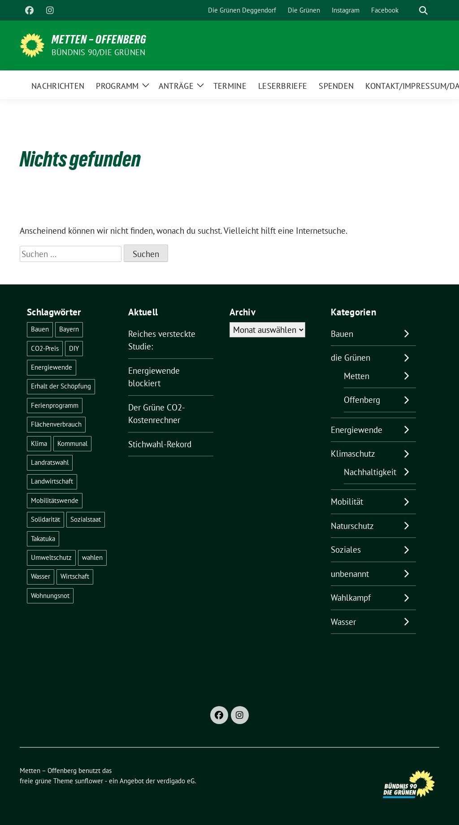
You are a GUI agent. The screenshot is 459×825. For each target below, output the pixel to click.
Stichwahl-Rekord (159, 444)
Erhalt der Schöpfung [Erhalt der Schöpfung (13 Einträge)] (61, 386)
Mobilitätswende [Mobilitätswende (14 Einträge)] (54, 500)
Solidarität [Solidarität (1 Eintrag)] (45, 519)
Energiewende (356, 429)
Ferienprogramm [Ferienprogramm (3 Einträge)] (54, 405)
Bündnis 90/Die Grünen (98, 52)
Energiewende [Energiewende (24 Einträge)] (51, 367)
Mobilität (347, 501)
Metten (356, 376)
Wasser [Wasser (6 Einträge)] (40, 576)
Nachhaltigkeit (370, 472)
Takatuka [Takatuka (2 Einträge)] (43, 538)
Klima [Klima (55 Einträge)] (39, 443)
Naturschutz (352, 525)
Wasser (343, 621)
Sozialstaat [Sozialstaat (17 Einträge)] (85, 519)
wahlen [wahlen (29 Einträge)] (92, 557)
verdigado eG (176, 781)
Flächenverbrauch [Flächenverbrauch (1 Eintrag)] (56, 424)
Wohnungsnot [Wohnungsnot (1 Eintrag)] (50, 595)
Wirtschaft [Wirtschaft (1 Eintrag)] (75, 576)
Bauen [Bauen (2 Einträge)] (40, 329)
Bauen (342, 333)
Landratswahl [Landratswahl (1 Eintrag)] (50, 462)
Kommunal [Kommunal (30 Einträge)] (72, 443)
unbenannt (350, 573)
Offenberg (362, 399)
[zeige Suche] (423, 10)
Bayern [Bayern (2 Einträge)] (69, 329)
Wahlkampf (351, 597)
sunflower (89, 781)
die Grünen (350, 357)
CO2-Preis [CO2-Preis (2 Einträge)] (45, 348)
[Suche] (411, 10)
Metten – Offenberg (99, 39)
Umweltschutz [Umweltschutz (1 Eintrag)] (51, 557)
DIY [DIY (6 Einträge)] (74, 348)
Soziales (346, 549)
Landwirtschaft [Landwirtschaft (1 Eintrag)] (52, 481)
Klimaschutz (353, 453)
